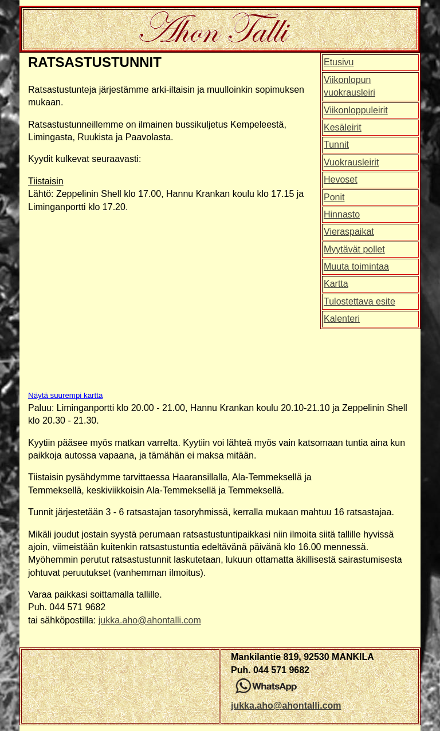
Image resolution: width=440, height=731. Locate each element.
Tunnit (336, 144)
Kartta (336, 284)
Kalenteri (342, 318)
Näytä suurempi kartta (65, 395)
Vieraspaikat (349, 231)
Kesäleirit (343, 127)
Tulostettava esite (359, 301)
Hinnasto (342, 214)
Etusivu (338, 62)
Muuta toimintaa (356, 266)
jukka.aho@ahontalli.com (150, 620)
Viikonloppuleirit (356, 110)
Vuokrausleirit (351, 162)
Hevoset (341, 179)
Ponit (334, 197)
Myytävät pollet (354, 249)
